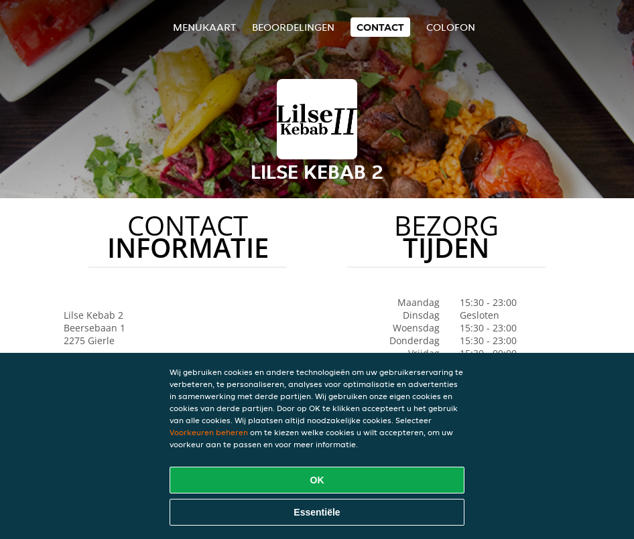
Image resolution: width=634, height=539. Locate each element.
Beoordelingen (293, 27)
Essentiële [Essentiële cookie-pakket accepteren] (317, 512)
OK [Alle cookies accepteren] (317, 480)
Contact (380, 27)
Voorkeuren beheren (209, 432)
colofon (450, 27)
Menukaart (204, 27)
